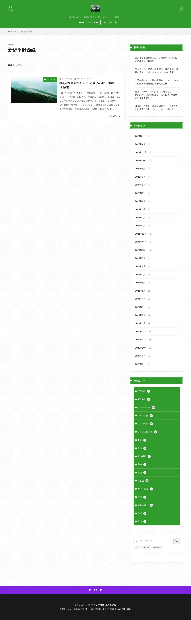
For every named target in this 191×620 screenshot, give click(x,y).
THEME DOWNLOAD (87, 22)
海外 (142, 464)
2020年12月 (143, 331)
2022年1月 (143, 225)
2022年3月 (143, 209)
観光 (142, 513)
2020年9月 (143, 356)
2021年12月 (143, 233)
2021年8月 (143, 266)
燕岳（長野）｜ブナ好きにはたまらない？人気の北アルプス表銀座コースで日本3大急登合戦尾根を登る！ (156, 94)
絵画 (142, 497)
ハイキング (145, 415)
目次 (117, 17)
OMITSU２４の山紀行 (105, 605)
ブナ (136, 547)
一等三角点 (146, 547)
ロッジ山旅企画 (147, 432)
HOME (13, 31)
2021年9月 (143, 258)
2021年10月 (143, 250)
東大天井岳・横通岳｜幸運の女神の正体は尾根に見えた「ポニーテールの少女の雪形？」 (156, 71)
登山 (142, 472)
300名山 (144, 399)
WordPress (124, 608)
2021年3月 (143, 307)
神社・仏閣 (145, 489)
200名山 (144, 391)
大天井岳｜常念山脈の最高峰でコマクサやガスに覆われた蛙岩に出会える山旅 (156, 82)
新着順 (11, 65)
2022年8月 (143, 168)
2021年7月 (143, 274)
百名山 (143, 480)
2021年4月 (143, 299)
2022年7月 (143, 177)
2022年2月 (143, 217)
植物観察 (144, 456)
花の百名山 (145, 505)
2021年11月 (143, 242)
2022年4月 (143, 201)
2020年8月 (143, 364)
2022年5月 (143, 193)
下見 (142, 440)
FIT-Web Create (95, 608)
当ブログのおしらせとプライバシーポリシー (90, 17)
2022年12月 (143, 152)
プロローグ (145, 423)
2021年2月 (143, 315)
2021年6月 (143, 282)
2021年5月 (143, 290)
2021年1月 (143, 323)
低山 (142, 448)
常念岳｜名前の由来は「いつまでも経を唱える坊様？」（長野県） (156, 59)
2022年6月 (143, 185)
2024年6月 (143, 136)
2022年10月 (143, 160)
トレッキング (51, 79)
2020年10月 (143, 347)
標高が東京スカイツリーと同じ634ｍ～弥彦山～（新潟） (89, 85)
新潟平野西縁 (26, 31)
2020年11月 (143, 339)
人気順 (19, 65)
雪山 (142, 521)
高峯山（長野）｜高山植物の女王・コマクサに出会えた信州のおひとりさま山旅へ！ (156, 107)
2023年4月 (143, 144)
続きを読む (113, 116)
